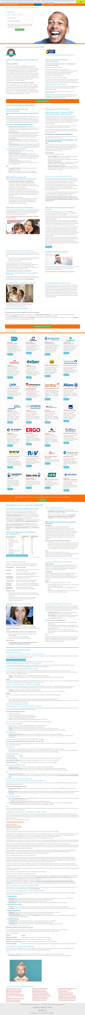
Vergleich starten (42, 499)
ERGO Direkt (29, 433)
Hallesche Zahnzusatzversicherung (40, 994)
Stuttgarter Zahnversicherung (12, 434)
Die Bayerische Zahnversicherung (40, 988)
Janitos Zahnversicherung (52, 388)
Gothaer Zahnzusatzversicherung (40, 992)
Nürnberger (10, 478)
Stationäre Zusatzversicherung (13, 827)
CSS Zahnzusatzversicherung (13, 1001)
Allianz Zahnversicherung (70, 388)
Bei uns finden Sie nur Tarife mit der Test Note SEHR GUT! (59, 134)
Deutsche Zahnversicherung (50, 411)
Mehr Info (10, 354)
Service (59, 4)
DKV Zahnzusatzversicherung (39, 990)
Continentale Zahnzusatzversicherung (15, 998)
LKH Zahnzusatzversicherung (51, 479)
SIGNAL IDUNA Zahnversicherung (31, 479)
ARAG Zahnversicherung (51, 365)
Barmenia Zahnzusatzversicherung (14, 994)
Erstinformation (50, 1013)
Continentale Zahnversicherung (31, 342)
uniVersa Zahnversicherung (31, 411)
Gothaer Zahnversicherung (31, 366)
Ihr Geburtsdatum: (10, 12)
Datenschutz (37, 1013)
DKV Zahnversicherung (13, 456)
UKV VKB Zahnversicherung (12, 411)
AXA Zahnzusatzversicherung (13, 992)
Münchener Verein (68, 456)
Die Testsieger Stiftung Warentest (51, 457)
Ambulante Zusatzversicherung (13, 826)
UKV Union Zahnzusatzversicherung (67, 998)
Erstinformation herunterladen (14, 26)
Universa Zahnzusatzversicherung (66, 1000)
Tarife (44, 4)
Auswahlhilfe (51, 4)
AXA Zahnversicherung (69, 410)
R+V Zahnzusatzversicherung (65, 994)
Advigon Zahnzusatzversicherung (14, 988)
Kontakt (65, 4)
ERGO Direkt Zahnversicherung (39, 991)
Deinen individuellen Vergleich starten (42, 326)
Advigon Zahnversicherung (50, 434)
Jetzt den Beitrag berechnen (42, 101)
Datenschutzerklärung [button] (50, 2)
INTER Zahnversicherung (70, 433)
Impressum (43, 1013)
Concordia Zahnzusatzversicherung (70, 479)
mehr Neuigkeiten (29, 279)
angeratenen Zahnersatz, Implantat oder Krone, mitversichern (60, 271)
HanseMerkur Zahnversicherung (68, 342)
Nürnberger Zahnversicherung (65, 992)
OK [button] (80, 1)
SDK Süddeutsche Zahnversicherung (67, 997)
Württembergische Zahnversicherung (31, 389)
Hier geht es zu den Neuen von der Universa (16, 659)
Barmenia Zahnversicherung (12, 342)
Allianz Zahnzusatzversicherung (13, 990)
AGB (32, 1013)
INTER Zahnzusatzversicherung (39, 997)
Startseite (37, 4)
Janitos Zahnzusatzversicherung (39, 998)
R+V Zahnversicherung (32, 456)
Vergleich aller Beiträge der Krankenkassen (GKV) (17, 555)
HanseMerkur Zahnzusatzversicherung (41, 995)
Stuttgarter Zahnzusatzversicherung (67, 995)
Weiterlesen (48, 246)
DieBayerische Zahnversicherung (50, 342)
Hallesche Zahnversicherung (12, 366)
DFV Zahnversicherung (69, 365)
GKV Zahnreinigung (35, 888)
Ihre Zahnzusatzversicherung (9, 4)
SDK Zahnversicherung (13, 388)
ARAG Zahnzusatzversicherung (13, 991)
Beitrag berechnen (20, 29)
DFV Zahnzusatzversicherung (13, 1000)
